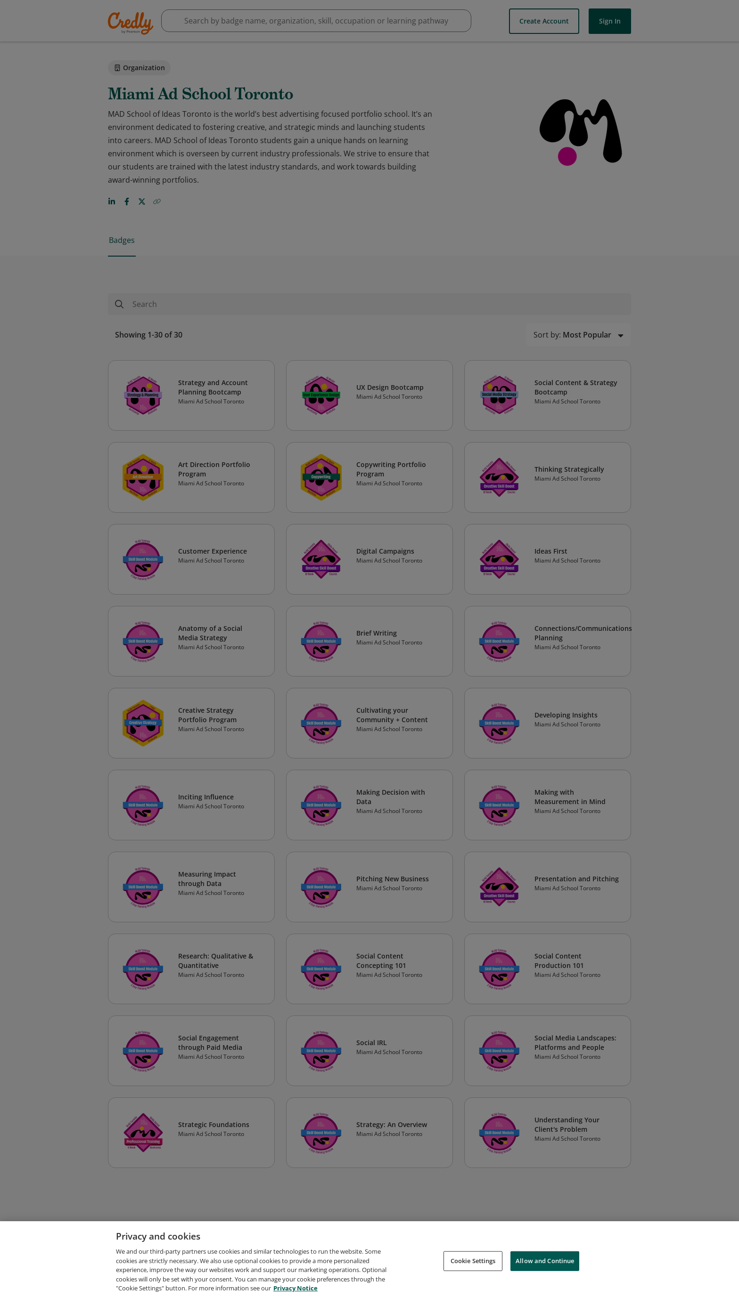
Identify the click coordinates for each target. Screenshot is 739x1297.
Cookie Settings (473, 1266)
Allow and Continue (545, 1266)
